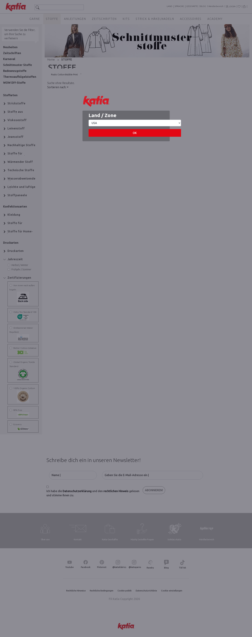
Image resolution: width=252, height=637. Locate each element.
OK (135, 132)
